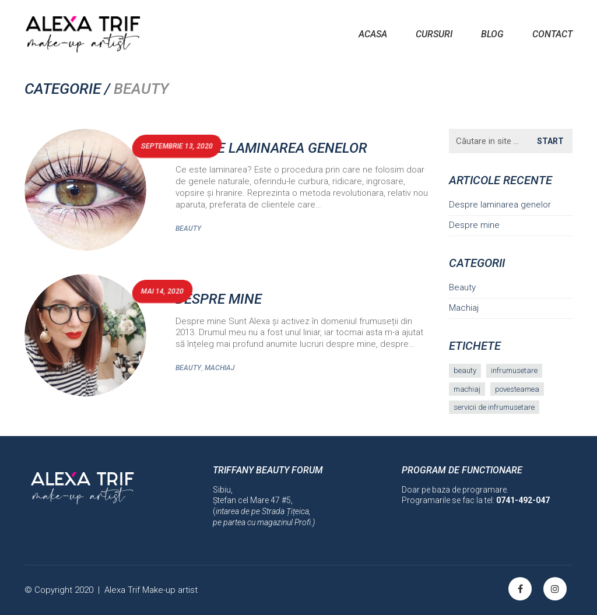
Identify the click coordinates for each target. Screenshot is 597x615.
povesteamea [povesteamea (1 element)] (517, 389)
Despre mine (218, 299)
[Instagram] (555, 588)
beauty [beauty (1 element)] (465, 370)
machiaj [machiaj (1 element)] (467, 389)
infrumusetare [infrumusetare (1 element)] (514, 370)
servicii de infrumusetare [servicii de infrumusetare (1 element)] (494, 407)
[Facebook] (520, 588)
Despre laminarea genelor (271, 148)
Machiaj (219, 368)
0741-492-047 (523, 500)
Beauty (188, 228)
